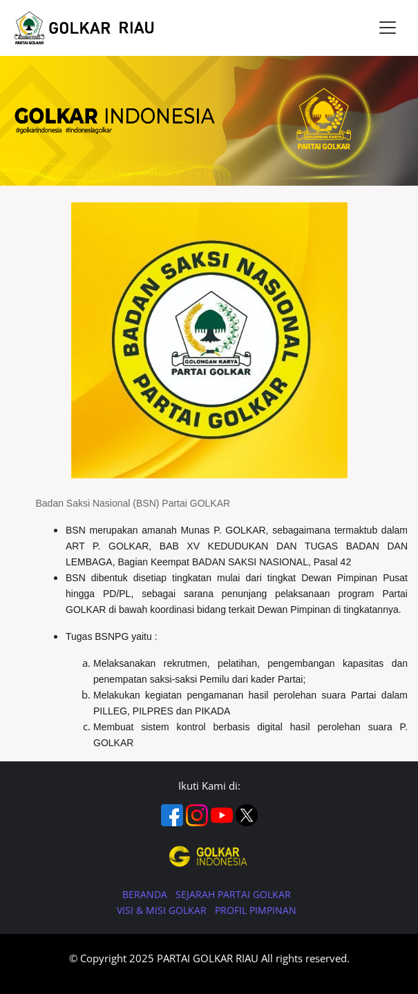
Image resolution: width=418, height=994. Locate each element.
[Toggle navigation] (387, 27)
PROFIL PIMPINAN (255, 910)
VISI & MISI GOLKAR (163, 910)
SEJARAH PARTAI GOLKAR (233, 894)
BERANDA (146, 894)
